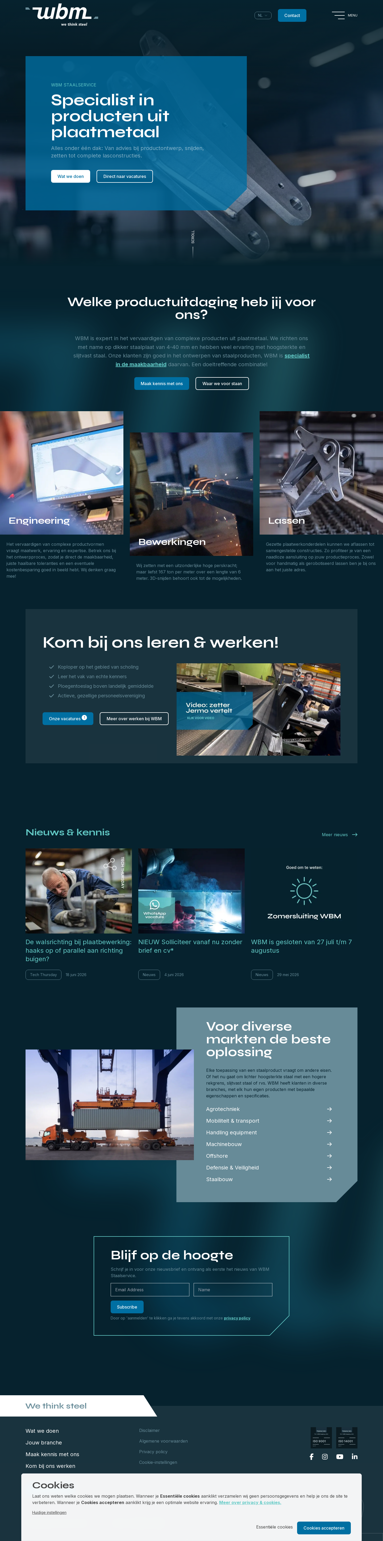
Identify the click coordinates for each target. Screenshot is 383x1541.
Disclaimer (149, 1430)
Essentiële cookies (274, 1527)
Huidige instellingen (49, 1512)
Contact (292, 15)
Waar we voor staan (222, 383)
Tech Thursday (43, 974)
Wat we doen (70, 176)
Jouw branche (44, 1442)
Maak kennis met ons (162, 383)
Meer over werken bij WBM (134, 718)
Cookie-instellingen (158, 1462)
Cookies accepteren (323, 1528)
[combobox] (263, 15)
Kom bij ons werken (50, 1466)
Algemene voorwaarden (163, 1441)
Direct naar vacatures (124, 176)
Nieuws (149, 974)
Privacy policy (153, 1451)
